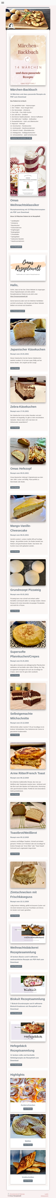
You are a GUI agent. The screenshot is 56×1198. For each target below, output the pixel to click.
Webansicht (44, 1196)
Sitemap (22, 1194)
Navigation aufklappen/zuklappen (28, 3)
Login (46, 1194)
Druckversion (13, 1194)
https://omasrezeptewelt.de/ (19, 296)
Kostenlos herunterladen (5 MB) (21, 138)
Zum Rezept (15, 368)
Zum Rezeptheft (16, 247)
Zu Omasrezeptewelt (17, 311)
